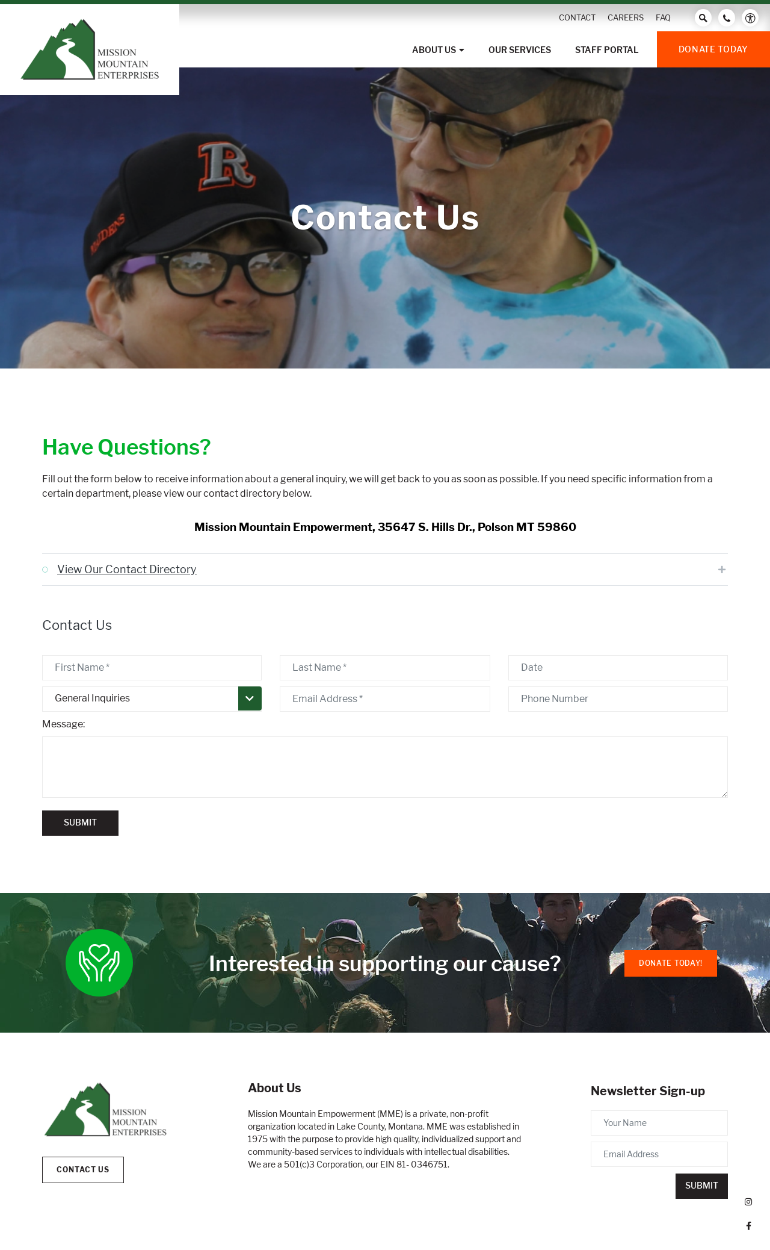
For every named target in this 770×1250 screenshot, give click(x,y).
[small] (748, 1201)
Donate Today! (671, 963)
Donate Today (713, 49)
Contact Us (83, 1169)
